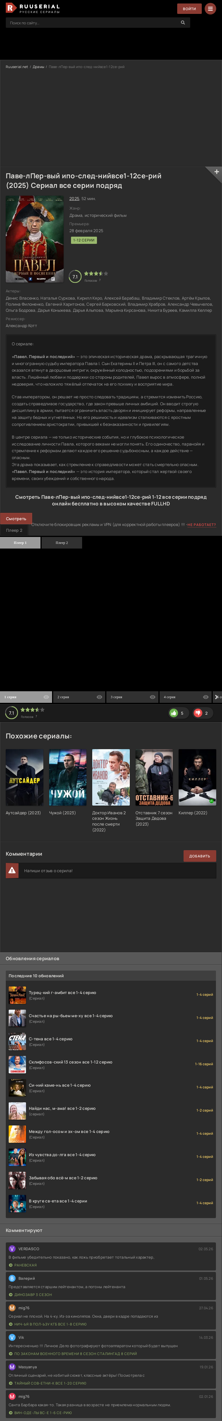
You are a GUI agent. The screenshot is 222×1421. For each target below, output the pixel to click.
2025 (74, 198)
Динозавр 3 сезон (30, 1294)
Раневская (23, 1265)
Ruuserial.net (17, 66)
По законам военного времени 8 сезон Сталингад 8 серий (73, 1353)
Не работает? (202, 524)
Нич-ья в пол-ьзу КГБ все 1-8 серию (48, 1324)
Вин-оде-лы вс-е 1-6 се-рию (40, 1412)
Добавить (199, 856)
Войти (189, 8)
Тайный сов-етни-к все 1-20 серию (47, 1383)
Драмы (38, 66)
